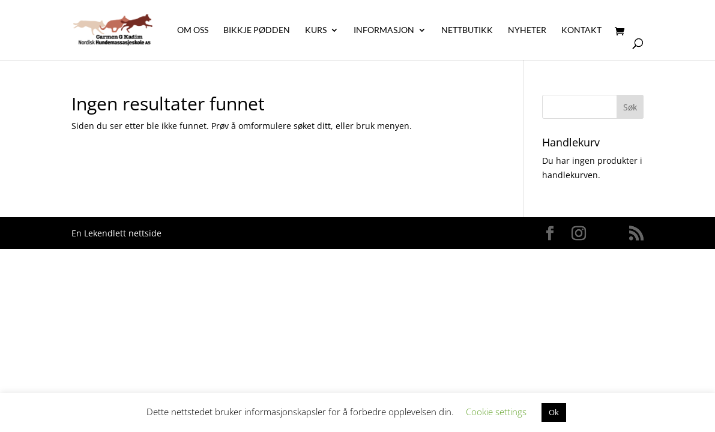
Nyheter (527, 30)
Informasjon (384, 30)
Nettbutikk (467, 30)
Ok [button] (554, 412)
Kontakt (581, 30)
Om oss (192, 30)
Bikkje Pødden (256, 30)
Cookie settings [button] (496, 412)
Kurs (316, 30)
